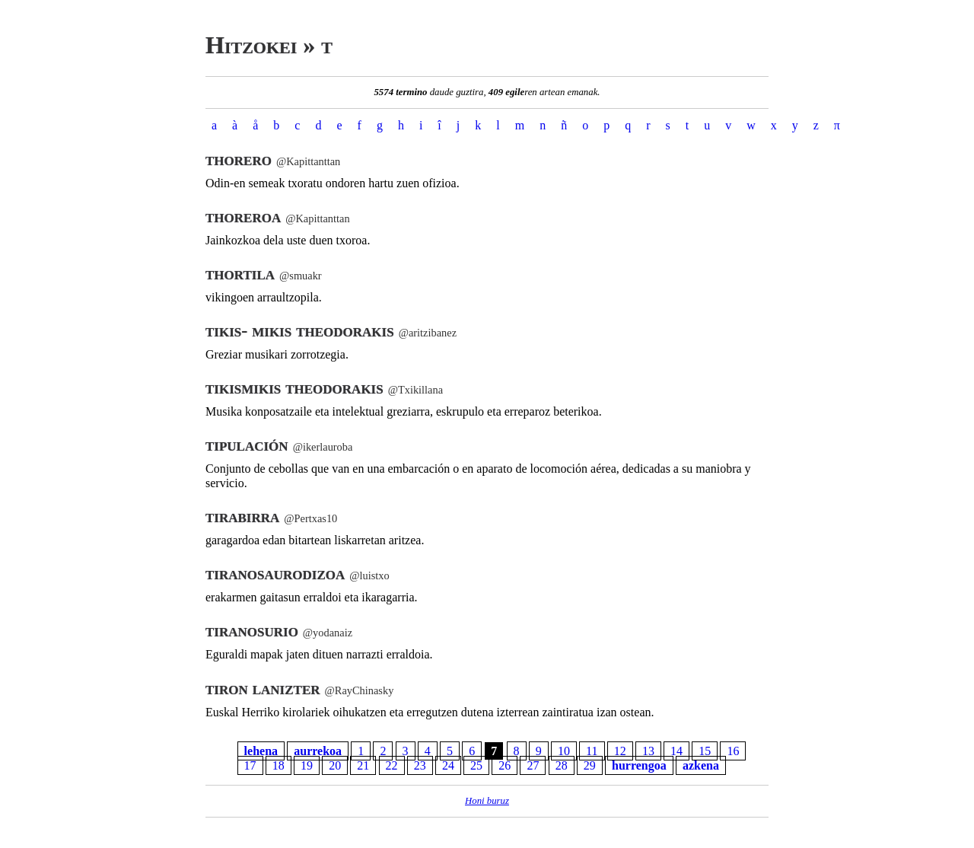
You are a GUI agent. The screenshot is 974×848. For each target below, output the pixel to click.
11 (591, 750)
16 (733, 750)
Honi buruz (487, 800)
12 (620, 750)
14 (676, 750)
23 (420, 765)
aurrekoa (318, 750)
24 (448, 765)
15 (705, 750)
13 (648, 750)
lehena (261, 750)
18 (278, 765)
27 (533, 765)
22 (392, 765)
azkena (701, 765)
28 (561, 765)
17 (250, 765)
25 (476, 765)
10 (564, 750)
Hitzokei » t (269, 45)
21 (363, 765)
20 (335, 765)
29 (590, 765)
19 (307, 765)
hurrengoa (639, 765)
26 (504, 765)
